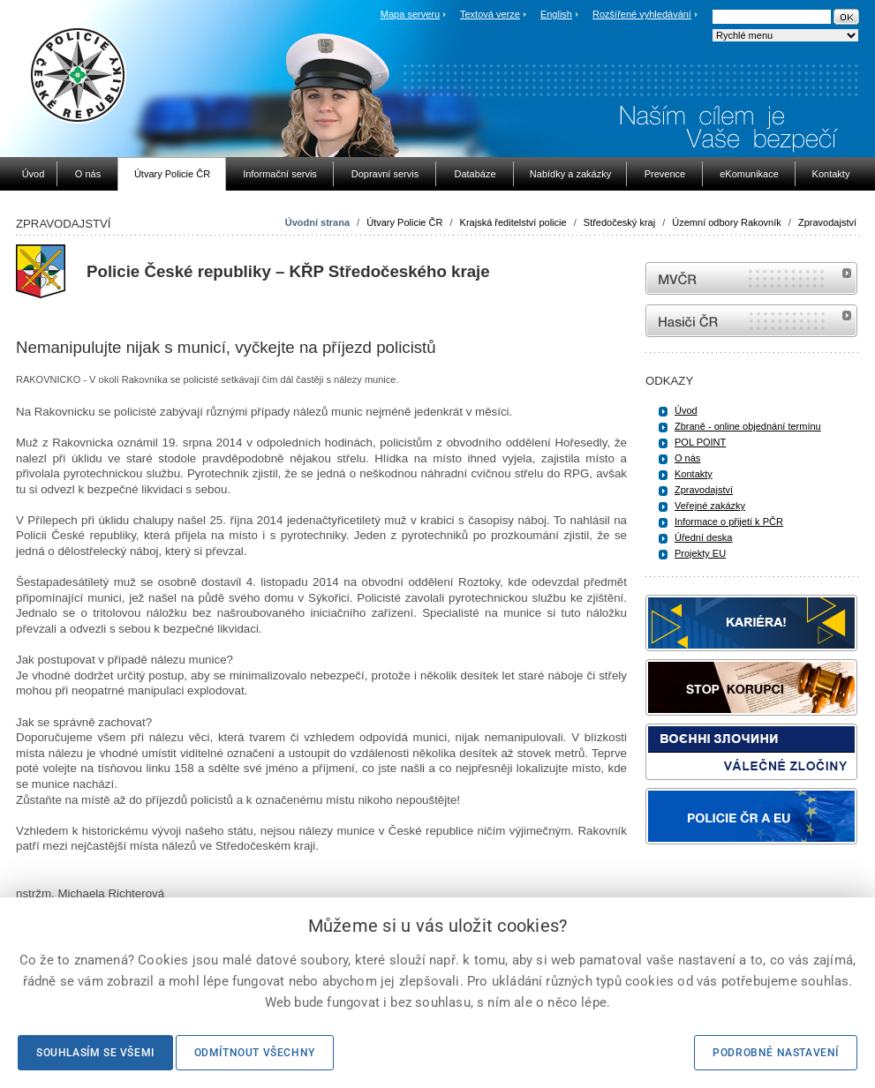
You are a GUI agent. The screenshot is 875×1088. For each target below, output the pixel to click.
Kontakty (694, 474)
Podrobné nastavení (776, 1053)
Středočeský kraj (619, 222)
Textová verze (490, 14)
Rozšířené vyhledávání (641, 14)
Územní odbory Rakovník (726, 222)
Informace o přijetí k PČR (729, 521)
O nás (687, 458)
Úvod (686, 410)
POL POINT (700, 442)
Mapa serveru (410, 14)
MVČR (751, 278)
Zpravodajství (827, 222)
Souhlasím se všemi (95, 1053)
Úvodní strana (317, 222)
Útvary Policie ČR (404, 222)
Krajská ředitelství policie (513, 222)
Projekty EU (700, 553)
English (556, 14)
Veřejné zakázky (710, 505)
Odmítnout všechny (254, 1053)
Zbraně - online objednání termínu (748, 426)
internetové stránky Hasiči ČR (751, 320)
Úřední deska (703, 537)
